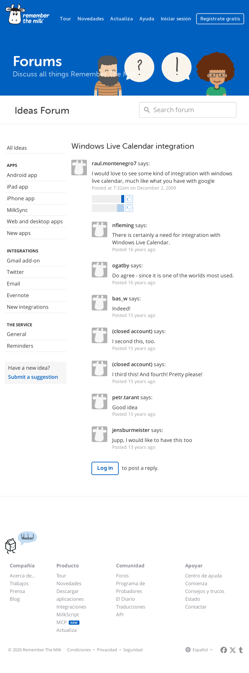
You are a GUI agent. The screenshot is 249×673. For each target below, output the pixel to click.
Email (13, 283)
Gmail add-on (23, 260)
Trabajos (19, 583)
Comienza (196, 583)
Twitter (15, 271)
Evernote (18, 295)
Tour (65, 19)
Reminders (20, 345)
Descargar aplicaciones (70, 595)
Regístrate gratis (220, 19)
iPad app (17, 186)
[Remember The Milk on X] (233, 650)
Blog (15, 599)
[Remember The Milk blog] (241, 650)
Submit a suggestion (33, 376)
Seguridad (133, 650)
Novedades (90, 19)
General (16, 334)
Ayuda (146, 19)
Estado (192, 599)
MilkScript (67, 614)
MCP (67, 622)
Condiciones (79, 650)
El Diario (125, 599)
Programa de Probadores (130, 587)
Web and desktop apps (35, 221)
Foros (122, 575)
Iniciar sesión (176, 19)
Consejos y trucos (204, 591)
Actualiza (121, 19)
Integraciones (71, 606)
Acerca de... (22, 575)
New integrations (28, 306)
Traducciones (130, 606)
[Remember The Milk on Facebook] (223, 650)
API (120, 614)
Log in (105, 468)
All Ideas (17, 147)
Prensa (17, 591)
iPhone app (21, 198)
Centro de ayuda (203, 575)
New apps (19, 233)
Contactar (196, 606)
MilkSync (17, 210)
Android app (22, 175)
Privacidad (107, 650)
